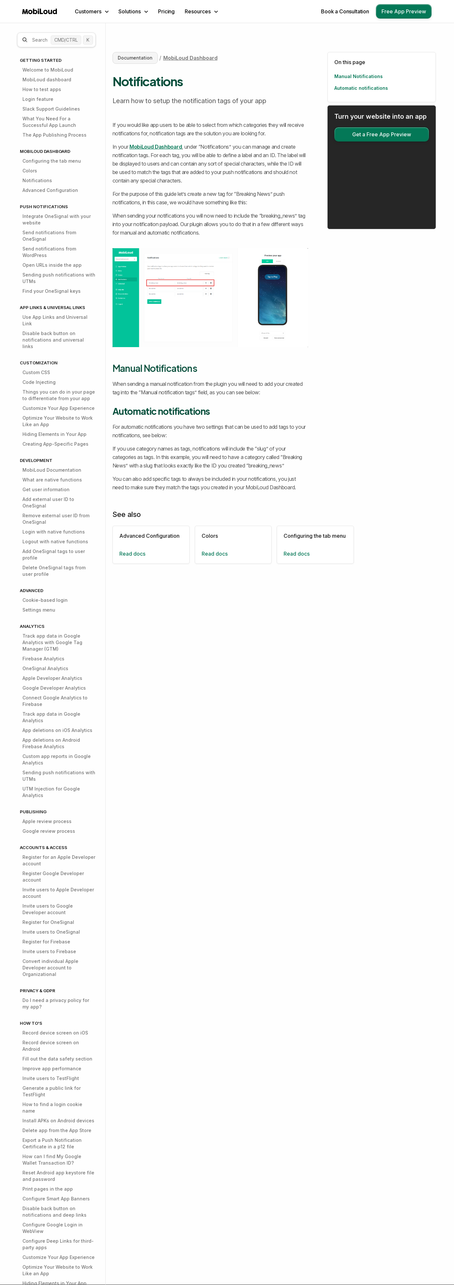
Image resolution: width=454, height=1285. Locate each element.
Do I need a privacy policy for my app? (55, 1003)
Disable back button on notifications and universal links (53, 340)
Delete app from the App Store (56, 1130)
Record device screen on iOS (55, 1032)
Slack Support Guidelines (51, 109)
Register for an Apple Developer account (58, 860)
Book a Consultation (345, 11)
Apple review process (47, 821)
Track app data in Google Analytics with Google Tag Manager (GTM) (52, 642)
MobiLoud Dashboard (190, 58)
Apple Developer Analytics (52, 678)
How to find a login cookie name (52, 1108)
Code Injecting (39, 382)
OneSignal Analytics (45, 668)
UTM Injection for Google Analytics (51, 792)
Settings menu (38, 610)
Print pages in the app (47, 1189)
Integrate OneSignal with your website (56, 219)
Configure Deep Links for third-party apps (58, 1244)
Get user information (46, 489)
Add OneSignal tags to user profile (53, 554)
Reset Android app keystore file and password (58, 1176)
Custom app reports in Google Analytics (56, 759)
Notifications (37, 180)
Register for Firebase (46, 941)
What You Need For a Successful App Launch (49, 122)
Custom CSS (36, 372)
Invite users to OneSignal (51, 932)
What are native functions (52, 479)
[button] (92, 11)
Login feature (37, 99)
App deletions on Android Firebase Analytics (51, 743)
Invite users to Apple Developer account (58, 893)
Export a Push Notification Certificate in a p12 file (52, 1143)
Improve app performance (51, 1068)
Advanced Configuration (50, 190)
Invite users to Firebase (49, 951)
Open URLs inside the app (52, 265)
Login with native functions (53, 531)
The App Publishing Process (54, 135)
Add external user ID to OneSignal (48, 502)
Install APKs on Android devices (58, 1120)
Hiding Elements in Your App (54, 434)
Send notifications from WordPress (49, 252)
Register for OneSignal (48, 922)
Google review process (48, 831)
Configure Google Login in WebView (52, 1228)
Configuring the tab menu (51, 161)
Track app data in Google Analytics (51, 717)
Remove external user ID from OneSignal (55, 519)
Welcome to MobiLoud (47, 70)
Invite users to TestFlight (50, 1078)
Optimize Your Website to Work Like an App (57, 421)
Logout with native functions (55, 541)
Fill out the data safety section (57, 1059)
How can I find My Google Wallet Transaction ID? (51, 1160)
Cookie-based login (45, 600)
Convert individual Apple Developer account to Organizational (50, 967)
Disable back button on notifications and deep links (54, 1212)
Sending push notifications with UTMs (58, 278)
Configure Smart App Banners (56, 1198)
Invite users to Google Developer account (47, 909)
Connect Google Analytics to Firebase (54, 701)
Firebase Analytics (43, 658)
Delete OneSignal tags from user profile (54, 571)
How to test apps (41, 89)
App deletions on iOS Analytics (57, 730)
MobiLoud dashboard (46, 79)
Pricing (166, 11)
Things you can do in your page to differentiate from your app (58, 395)
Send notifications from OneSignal (49, 236)
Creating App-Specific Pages (55, 444)
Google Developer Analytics (54, 688)
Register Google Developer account (53, 877)
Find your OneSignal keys (51, 291)
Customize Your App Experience (58, 408)
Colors (29, 170)
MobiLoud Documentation (51, 470)
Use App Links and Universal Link (54, 320)
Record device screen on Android (50, 1046)
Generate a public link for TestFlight (51, 1091)
